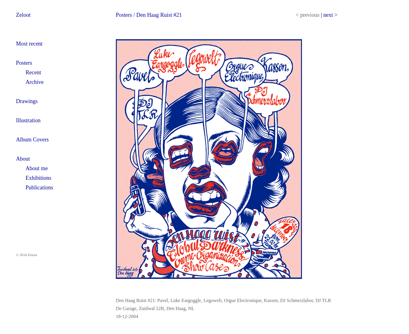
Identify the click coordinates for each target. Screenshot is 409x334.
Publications (39, 188)
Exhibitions (39, 178)
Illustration (28, 120)
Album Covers (32, 140)
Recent (33, 73)
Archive (35, 82)
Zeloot (23, 15)
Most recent (29, 44)
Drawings (27, 101)
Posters (24, 63)
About (23, 159)
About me (37, 168)
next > (330, 15)
